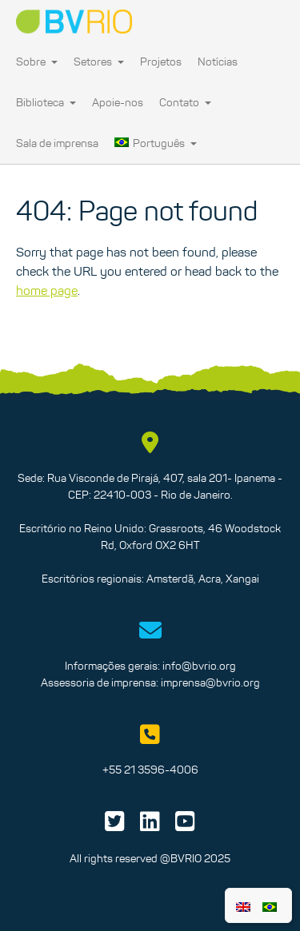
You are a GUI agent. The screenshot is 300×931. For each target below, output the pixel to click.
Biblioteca (46, 102)
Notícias (218, 61)
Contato (185, 102)
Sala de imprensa (57, 143)
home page (47, 290)
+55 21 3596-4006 (150, 769)
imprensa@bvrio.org (210, 682)
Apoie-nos (117, 102)
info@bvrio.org (199, 665)
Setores (99, 61)
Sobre (37, 61)
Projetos (161, 61)
